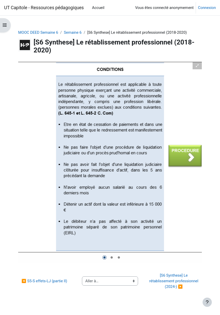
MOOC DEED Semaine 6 (38, 32)
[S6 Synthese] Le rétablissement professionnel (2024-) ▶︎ (174, 281)
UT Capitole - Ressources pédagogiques (44, 7)
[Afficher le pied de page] (207, 302)
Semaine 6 (72, 32)
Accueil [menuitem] (98, 7)
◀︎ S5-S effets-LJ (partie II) (44, 281)
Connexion (207, 7)
